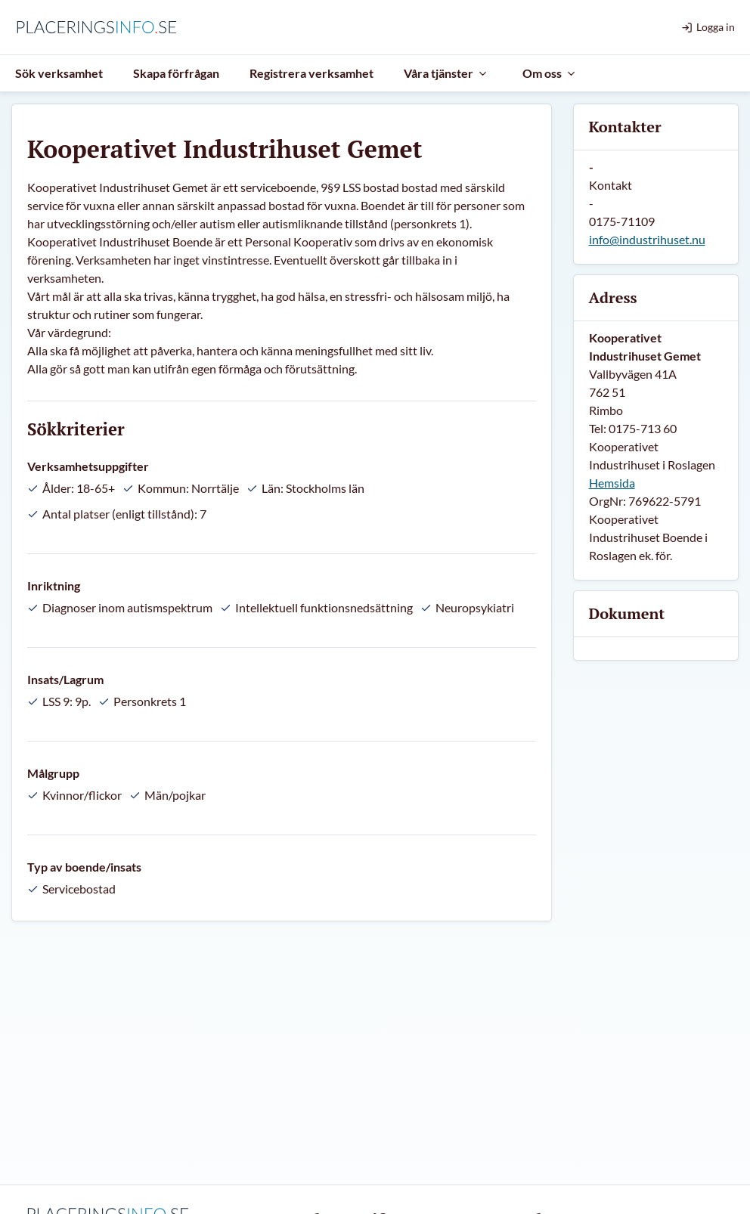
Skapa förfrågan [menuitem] (176, 73)
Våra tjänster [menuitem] (446, 73)
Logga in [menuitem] (708, 26)
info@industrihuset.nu (647, 239)
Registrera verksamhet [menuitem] (311, 73)
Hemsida (612, 482)
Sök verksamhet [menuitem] (59, 73)
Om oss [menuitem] (549, 73)
